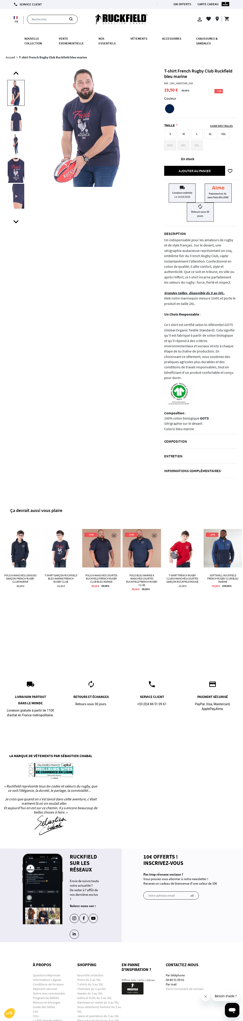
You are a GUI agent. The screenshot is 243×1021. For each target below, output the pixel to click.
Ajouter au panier (195, 171)
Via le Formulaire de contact (184, 989)
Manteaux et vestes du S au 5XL (98, 1002)
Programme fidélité (46, 998)
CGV (35, 1011)
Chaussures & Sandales (207, 40)
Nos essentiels (107, 40)
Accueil (10, 57)
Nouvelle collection (33, 40)
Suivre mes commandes (49, 993)
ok (192, 895)
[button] (9, 1013)
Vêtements (138, 38)
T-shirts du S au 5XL (90, 984)
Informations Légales (47, 980)
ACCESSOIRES (171, 38)
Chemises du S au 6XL (91, 989)
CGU (36, 1016)
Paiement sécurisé (45, 989)
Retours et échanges (46, 1002)
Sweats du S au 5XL (90, 993)
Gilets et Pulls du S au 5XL (94, 998)
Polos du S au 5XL (89, 980)
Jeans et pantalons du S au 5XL (98, 1016)
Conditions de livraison (48, 984)
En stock (187, 159)
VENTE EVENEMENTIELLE (71, 40)
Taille (169, 125)
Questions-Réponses (46, 975)
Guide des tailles (44, 1007)
